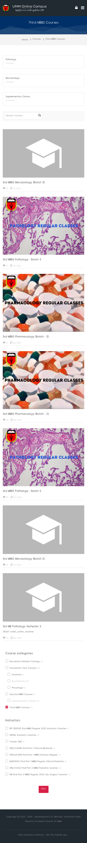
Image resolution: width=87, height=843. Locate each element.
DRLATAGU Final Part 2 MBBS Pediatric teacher (33, 768)
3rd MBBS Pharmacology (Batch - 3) (26, 337)
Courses (36, 39)
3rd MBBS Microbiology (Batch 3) (24, 183)
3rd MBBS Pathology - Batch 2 (22, 491)
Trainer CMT (14, 742)
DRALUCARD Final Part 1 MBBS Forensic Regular (32, 755)
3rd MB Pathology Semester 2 (22, 627)
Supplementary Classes (23, 701)
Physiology (16, 688)
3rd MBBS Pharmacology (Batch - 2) (26, 414)
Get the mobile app (56, 835)
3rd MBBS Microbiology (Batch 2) (24, 559)
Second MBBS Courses (20, 694)
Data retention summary (31, 835)
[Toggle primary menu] (82, 8)
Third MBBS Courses (55, 39)
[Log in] (76, 8)
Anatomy (16, 675)
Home (25, 40)
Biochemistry (18, 681)
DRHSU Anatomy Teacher (22, 735)
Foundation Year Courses (22, 668)
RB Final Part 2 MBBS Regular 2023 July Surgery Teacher (37, 775)
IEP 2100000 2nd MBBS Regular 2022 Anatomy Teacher (37, 729)
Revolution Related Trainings (24, 662)
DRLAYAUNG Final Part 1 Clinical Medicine (30, 748)
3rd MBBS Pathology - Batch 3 (22, 260)
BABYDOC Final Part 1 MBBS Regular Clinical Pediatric (35, 762)
